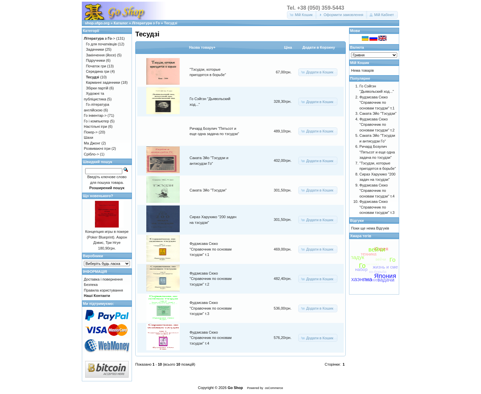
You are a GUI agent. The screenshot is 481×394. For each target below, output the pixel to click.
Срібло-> (91, 154)
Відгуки (357, 221)
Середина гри (97, 71)
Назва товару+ (202, 47)
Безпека (91, 285)
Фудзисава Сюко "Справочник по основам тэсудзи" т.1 (211, 249)
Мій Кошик (359, 63)
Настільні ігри (95, 126)
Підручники (95, 60)
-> (99, 38)
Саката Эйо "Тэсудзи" (208, 190)
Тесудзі (170, 23)
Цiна (288, 47)
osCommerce (274, 388)
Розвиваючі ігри (97, 148)
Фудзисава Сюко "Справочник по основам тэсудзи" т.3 (211, 308)
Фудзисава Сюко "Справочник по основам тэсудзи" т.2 (211, 278)
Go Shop (235, 388)
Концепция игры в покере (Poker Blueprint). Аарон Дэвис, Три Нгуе (107, 237)
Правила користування (103, 290)
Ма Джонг (92, 143)
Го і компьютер (96, 121)
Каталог (121, 23)
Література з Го (146, 23)
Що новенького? (98, 196)
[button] (302, 15)
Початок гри (96, 66)
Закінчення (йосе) (101, 55)
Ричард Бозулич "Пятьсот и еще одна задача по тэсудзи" (377, 151)
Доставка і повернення (103, 279)
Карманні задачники (103, 82)
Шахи (88, 137)
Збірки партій (97, 88)
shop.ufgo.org (97, 23)
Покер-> (91, 132)
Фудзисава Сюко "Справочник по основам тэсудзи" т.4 (211, 337)
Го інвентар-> (95, 115)
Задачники (95, 49)
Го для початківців (101, 44)
